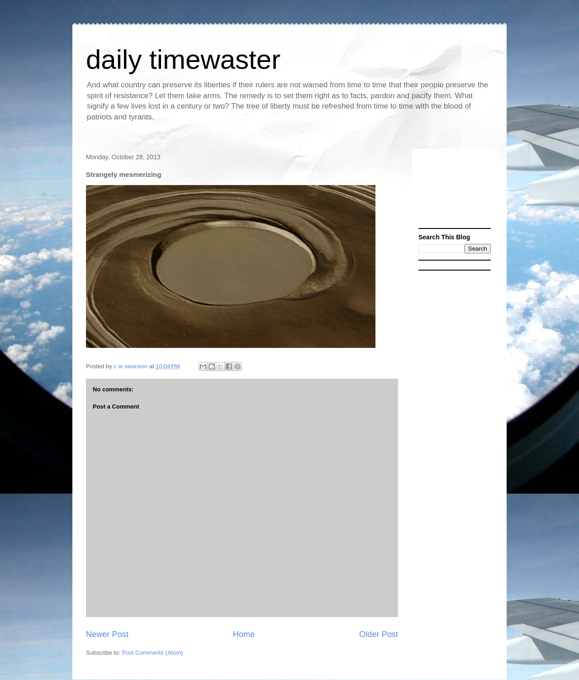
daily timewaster (183, 59)
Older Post (378, 634)
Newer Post (107, 634)
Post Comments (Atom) (152, 652)
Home (244, 634)
